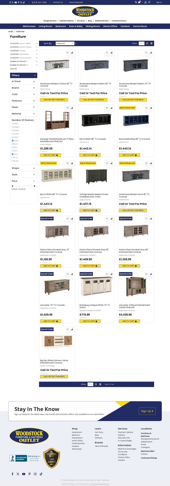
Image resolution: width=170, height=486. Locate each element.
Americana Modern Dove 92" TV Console (134, 195)
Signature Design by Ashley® (90, 310)
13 (16, 157)
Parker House (45, 89)
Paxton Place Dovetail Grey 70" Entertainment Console (54, 250)
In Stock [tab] (24, 81)
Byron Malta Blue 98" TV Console (134, 139)
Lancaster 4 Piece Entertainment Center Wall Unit (134, 306)
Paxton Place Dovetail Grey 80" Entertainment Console (133, 250)
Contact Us (58, 2)
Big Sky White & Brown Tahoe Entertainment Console (54, 361)
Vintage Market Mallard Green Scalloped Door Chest (94, 195)
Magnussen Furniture (48, 255)
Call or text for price (54, 99)
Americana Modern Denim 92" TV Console (95, 84)
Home (10, 32)
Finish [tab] (24, 107)
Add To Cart (51, 155)
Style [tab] (24, 174)
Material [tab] (24, 113)
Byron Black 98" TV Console (93, 139)
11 (16, 151)
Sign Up (147, 411)
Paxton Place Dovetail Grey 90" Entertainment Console (94, 250)
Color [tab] (24, 94)
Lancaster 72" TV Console (52, 305)
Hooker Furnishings (47, 366)
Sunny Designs (45, 144)
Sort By (47, 43)
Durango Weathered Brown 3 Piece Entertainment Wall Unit (57, 140)
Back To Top (109, 384)
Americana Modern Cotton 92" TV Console (56, 84)
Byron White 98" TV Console (53, 194)
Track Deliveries (76, 2)
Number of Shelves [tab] (24, 120)
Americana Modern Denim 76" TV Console (135, 84)
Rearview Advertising (100, 484)
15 (16, 161)
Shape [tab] (24, 168)
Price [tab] (24, 181)
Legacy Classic (85, 200)
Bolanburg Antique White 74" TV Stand (95, 306)
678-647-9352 (39, 2)
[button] (67, 53)
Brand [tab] (24, 87)
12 (16, 154)
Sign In (159, 2)
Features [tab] (24, 100)
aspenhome (84, 142)
